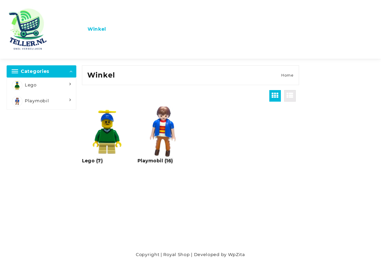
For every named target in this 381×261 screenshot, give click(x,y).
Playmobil (30, 101)
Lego (24, 85)
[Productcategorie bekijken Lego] (107, 135)
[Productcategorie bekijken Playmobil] (162, 135)
